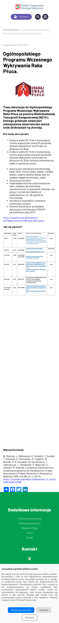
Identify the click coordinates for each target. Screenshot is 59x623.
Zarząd (29, 537)
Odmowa (43, 610)
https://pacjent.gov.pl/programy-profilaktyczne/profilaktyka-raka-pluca (23, 219)
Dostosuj (29, 617)
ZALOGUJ (21, 16)
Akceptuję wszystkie (21, 610)
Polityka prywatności (30, 523)
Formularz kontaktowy (29, 518)
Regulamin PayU (29, 527)
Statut (29, 532)
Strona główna (11, 29)
